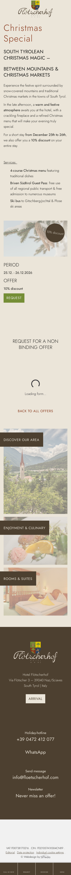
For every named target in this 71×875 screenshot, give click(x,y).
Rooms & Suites (18, 578)
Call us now (8, 872)
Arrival (35, 698)
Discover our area (21, 439)
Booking (44, 872)
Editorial (10, 852)
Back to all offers (35, 411)
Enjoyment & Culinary (24, 528)
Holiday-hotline (36, 736)
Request (26, 872)
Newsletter (36, 793)
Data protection (25, 852)
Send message (36, 775)
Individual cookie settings (50, 852)
